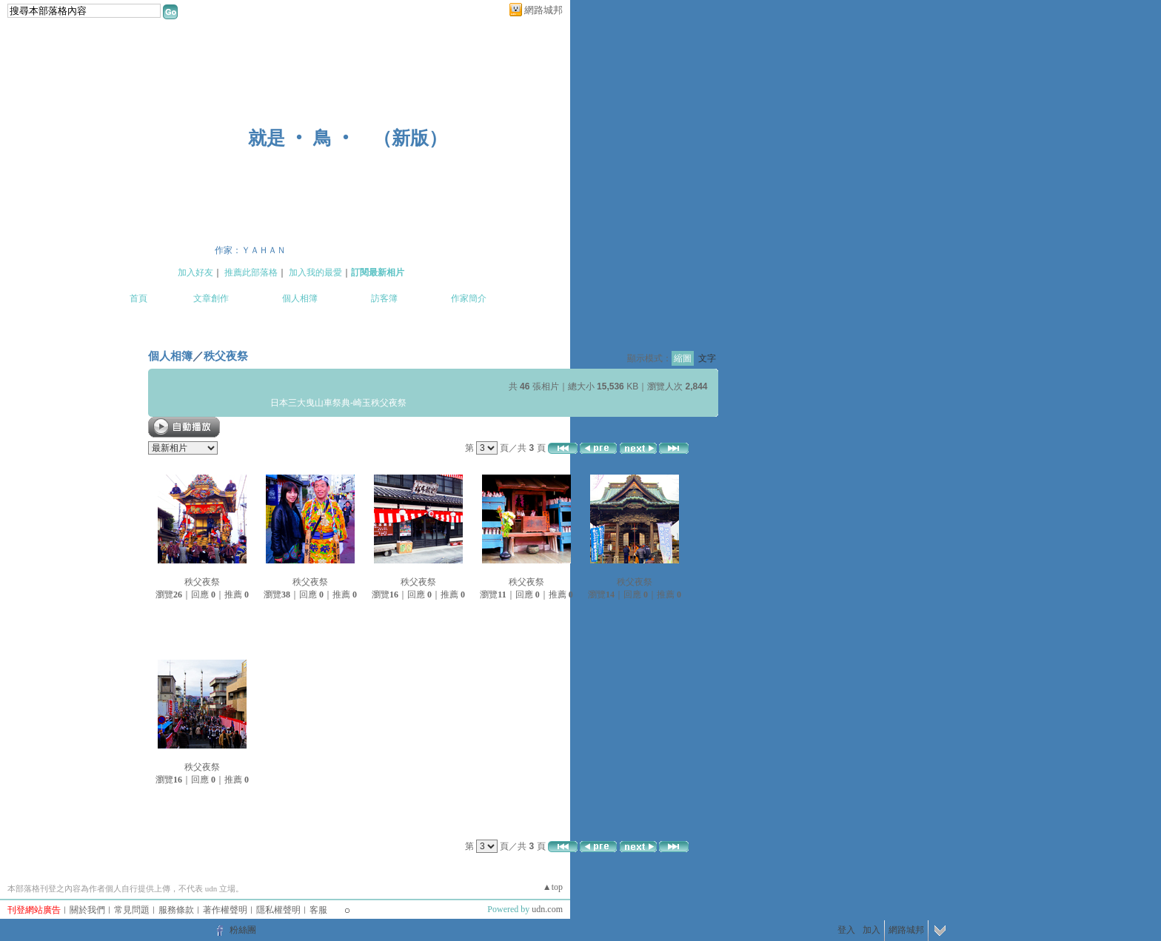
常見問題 (132, 910)
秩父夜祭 (226, 355)
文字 (707, 358)
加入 (871, 930)
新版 (410, 138)
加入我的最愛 (315, 272)
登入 (846, 930)
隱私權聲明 (278, 910)
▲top (553, 887)
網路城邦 (543, 10)
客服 (318, 910)
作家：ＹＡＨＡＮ (250, 250)
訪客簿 (384, 298)
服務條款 (176, 910)
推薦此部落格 (251, 272)
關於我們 (87, 910)
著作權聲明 (225, 910)
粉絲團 (243, 930)
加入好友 (195, 272)
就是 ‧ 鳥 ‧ (301, 138)
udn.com (547, 909)
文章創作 (211, 298)
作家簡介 (468, 298)
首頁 (138, 298)
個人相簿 (300, 298)
